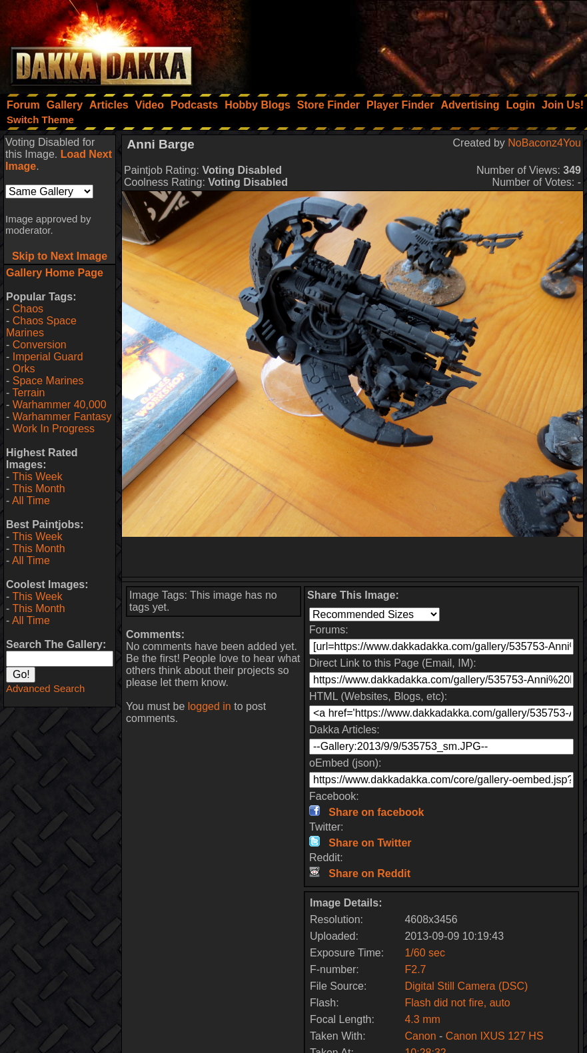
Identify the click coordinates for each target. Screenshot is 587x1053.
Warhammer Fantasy (62, 416)
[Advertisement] (408, 43)
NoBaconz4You (544, 143)
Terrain (28, 392)
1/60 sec (424, 952)
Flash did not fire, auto (457, 1002)
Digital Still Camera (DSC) (466, 986)
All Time (31, 500)
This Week (37, 476)
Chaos (28, 308)
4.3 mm (422, 1019)
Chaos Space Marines (41, 326)
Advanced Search (45, 688)
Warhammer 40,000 (60, 404)
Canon (420, 1036)
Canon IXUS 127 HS (495, 1036)
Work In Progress (54, 428)
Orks (24, 368)
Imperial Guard (48, 356)
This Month (38, 488)
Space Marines (48, 380)
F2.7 (415, 969)
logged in (209, 706)
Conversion (40, 344)
